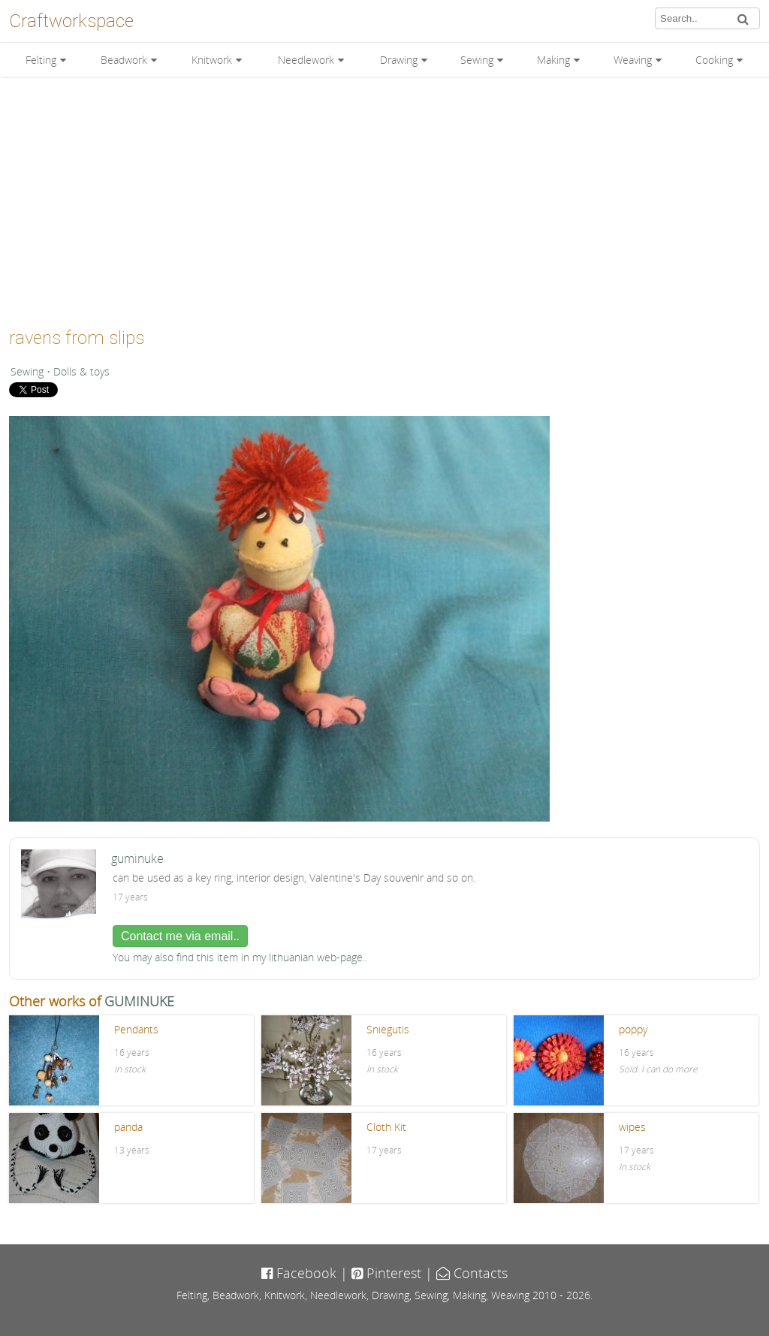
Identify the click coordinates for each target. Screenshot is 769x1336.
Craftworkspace (71, 21)
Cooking (714, 60)
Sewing (476, 60)
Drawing (399, 60)
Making (553, 60)
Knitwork (211, 60)
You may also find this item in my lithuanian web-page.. (240, 957)
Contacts (472, 1273)
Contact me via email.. (180, 936)
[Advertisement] (384, 197)
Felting (41, 60)
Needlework (306, 60)
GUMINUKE (139, 1001)
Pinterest (386, 1273)
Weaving (633, 60)
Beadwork (124, 60)
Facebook (298, 1273)
